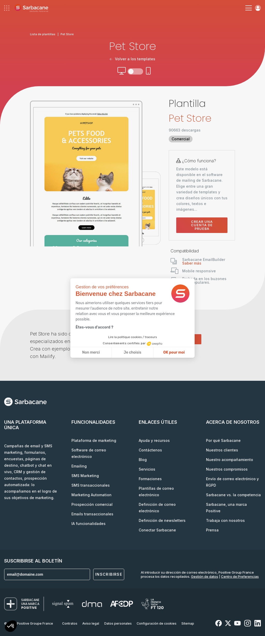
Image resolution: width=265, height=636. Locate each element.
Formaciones (150, 479)
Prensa (212, 530)
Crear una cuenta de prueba (202, 225)
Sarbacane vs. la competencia (233, 495)
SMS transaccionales (90, 485)
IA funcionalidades (88, 523)
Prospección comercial (92, 504)
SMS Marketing (85, 475)
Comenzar (185, 339)
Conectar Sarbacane (157, 530)
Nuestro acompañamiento (229, 459)
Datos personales (118, 623)
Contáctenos (150, 450)
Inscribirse (108, 574)
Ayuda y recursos (154, 440)
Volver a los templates (132, 59)
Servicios (147, 469)
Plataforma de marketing (93, 440)
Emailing (79, 466)
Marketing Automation (91, 495)
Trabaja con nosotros (225, 520)
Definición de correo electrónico (157, 507)
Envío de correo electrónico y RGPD (232, 482)
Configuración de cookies (156, 623)
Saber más (191, 263)
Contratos (69, 623)
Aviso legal (90, 623)
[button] (11, 627)
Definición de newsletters (162, 520)
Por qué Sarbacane (223, 440)
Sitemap (187, 623)
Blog (143, 459)
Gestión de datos (204, 576)
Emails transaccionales (92, 514)
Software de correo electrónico (88, 453)
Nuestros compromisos (227, 469)
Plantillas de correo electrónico (156, 491)
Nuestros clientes (222, 450)
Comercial (181, 139)
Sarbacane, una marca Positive (226, 507)
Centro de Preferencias (240, 576)
